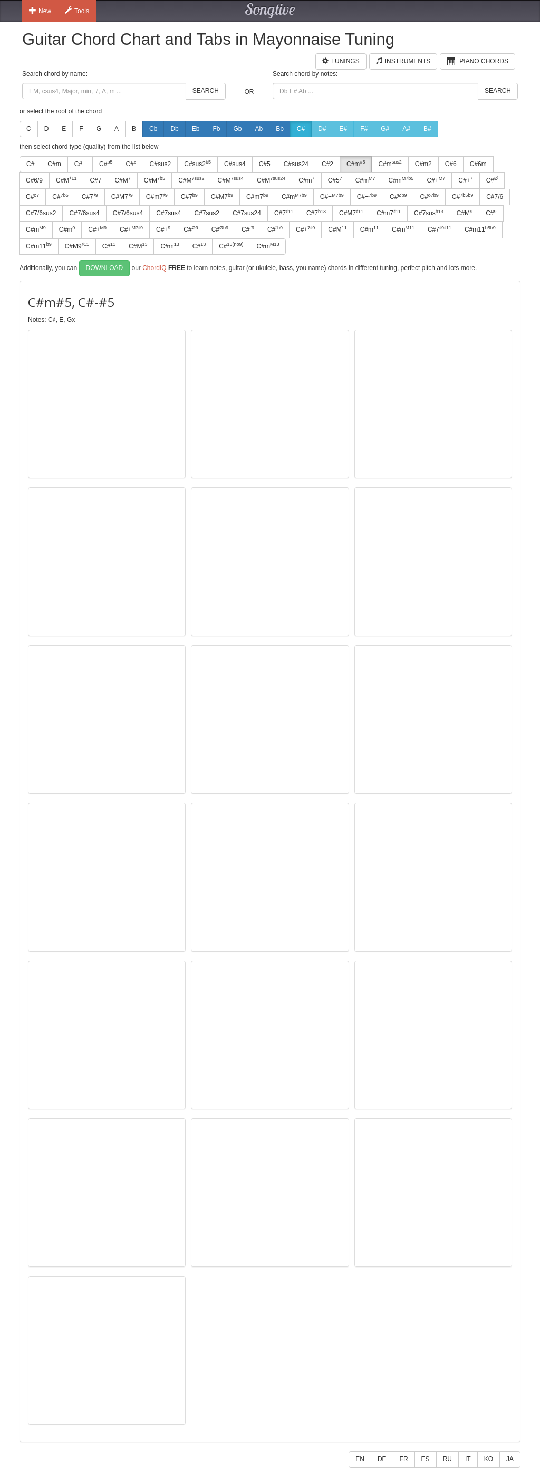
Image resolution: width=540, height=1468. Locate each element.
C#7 (95, 180)
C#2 (327, 164)
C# (301, 128)
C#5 (265, 164)
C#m (54, 164)
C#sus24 (296, 164)
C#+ (80, 164)
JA (510, 1459)
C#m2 (423, 164)
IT (468, 1459)
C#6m (478, 164)
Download (104, 268)
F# (364, 128)
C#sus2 (160, 164)
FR (404, 1459)
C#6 (451, 164)
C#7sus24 (247, 213)
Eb (196, 128)
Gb (237, 128)
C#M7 (122, 197)
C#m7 (157, 197)
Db (174, 128)
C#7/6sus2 (41, 213)
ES (425, 1459)
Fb (216, 128)
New (40, 10)
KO (488, 1459)
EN (359, 1459)
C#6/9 (34, 180)
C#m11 (480, 229)
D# (322, 128)
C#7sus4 (168, 213)
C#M (66, 180)
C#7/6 (494, 196)
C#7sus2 (207, 213)
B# (427, 128)
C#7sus (428, 213)
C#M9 (77, 246)
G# (385, 128)
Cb (153, 128)
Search (205, 90)
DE (382, 1459)
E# (344, 128)
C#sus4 (235, 164)
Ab (259, 128)
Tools (77, 10)
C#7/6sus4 (84, 213)
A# (406, 128)
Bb (280, 128)
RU (447, 1459)
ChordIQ (154, 267)
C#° (131, 164)
